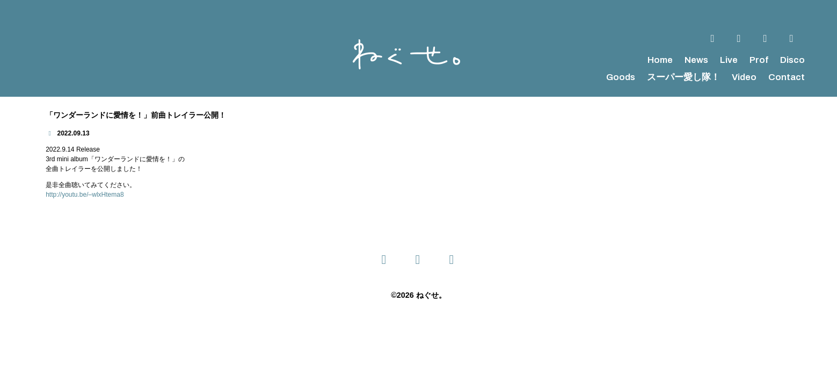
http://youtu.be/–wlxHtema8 (84, 194)
